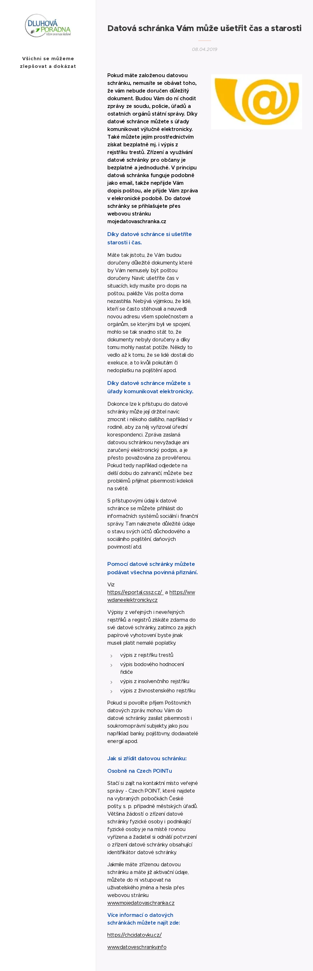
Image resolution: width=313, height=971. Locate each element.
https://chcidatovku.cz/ (134, 935)
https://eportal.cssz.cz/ (135, 592)
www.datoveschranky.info (136, 947)
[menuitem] (48, 496)
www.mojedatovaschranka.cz (141, 903)
